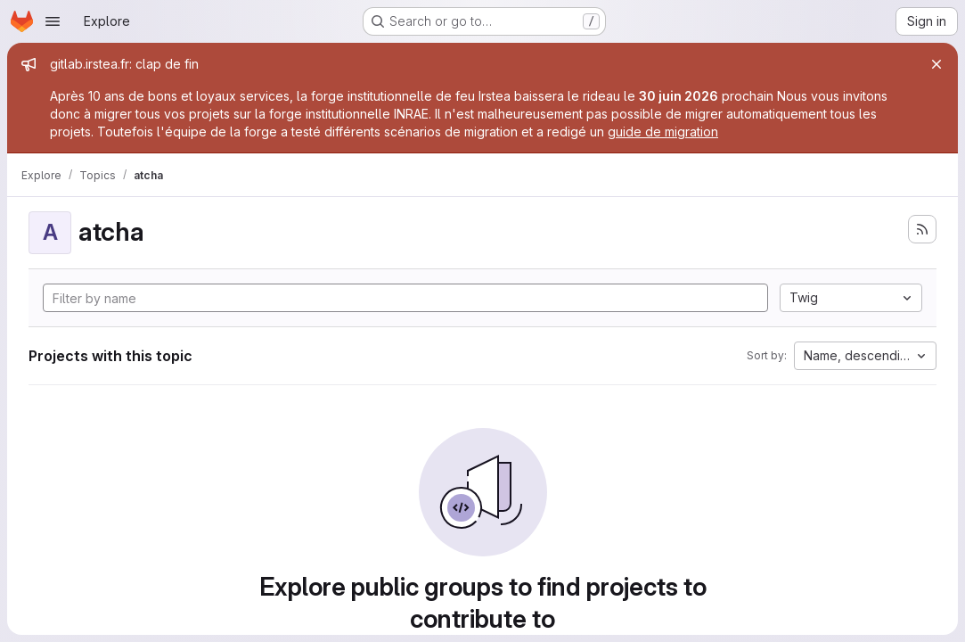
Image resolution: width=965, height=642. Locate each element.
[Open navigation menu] (52, 21)
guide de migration (663, 131)
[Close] (936, 64)
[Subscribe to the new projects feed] (922, 229)
